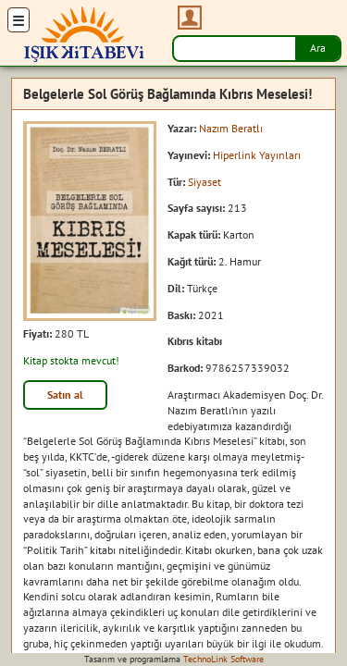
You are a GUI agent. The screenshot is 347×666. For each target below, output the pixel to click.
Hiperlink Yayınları (257, 155)
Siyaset (204, 182)
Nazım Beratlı (231, 128)
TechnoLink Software (223, 659)
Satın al (65, 394)
